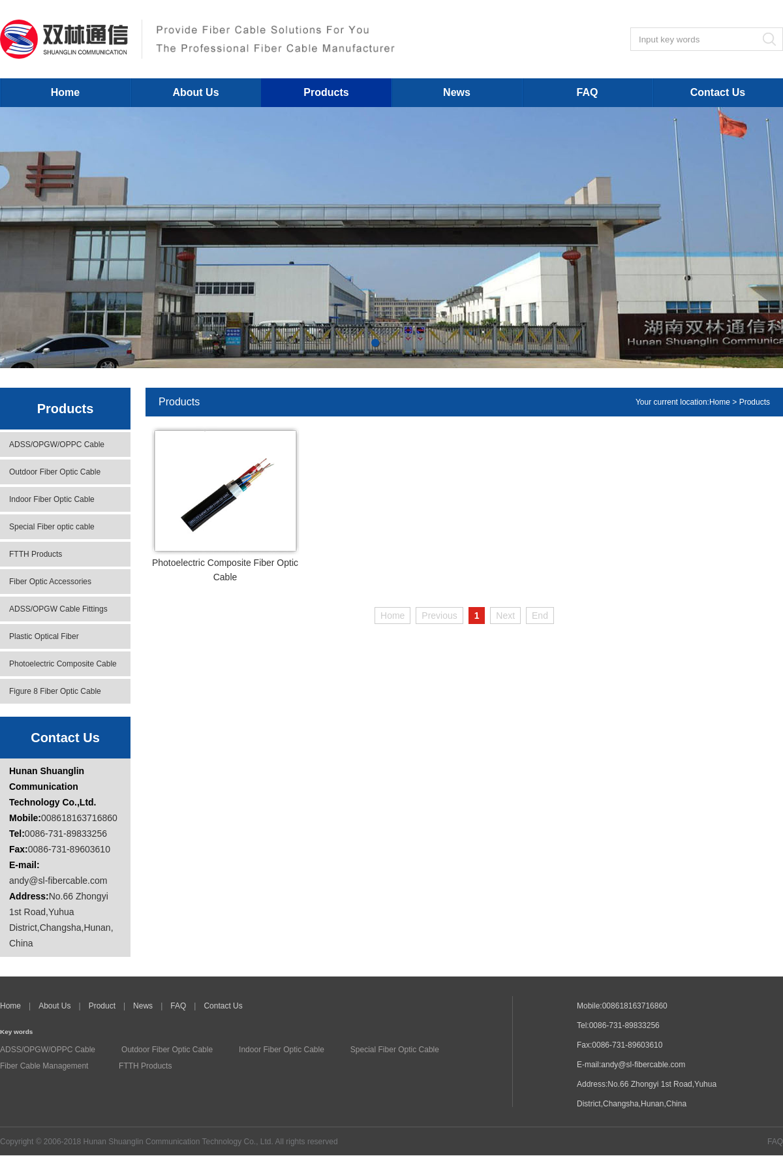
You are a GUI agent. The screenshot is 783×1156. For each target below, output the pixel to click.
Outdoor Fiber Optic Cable (54, 471)
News (456, 92)
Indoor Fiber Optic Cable (52, 499)
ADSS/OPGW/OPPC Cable (56, 444)
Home (65, 92)
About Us (195, 92)
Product (102, 1005)
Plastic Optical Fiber (44, 636)
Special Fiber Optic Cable (394, 1049)
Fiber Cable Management (44, 1065)
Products (325, 92)
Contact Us (717, 92)
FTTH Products (35, 554)
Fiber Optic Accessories (50, 581)
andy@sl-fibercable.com (58, 880)
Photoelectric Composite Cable (63, 663)
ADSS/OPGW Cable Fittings (58, 609)
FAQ (587, 92)
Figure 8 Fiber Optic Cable (55, 691)
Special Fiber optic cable (52, 526)
